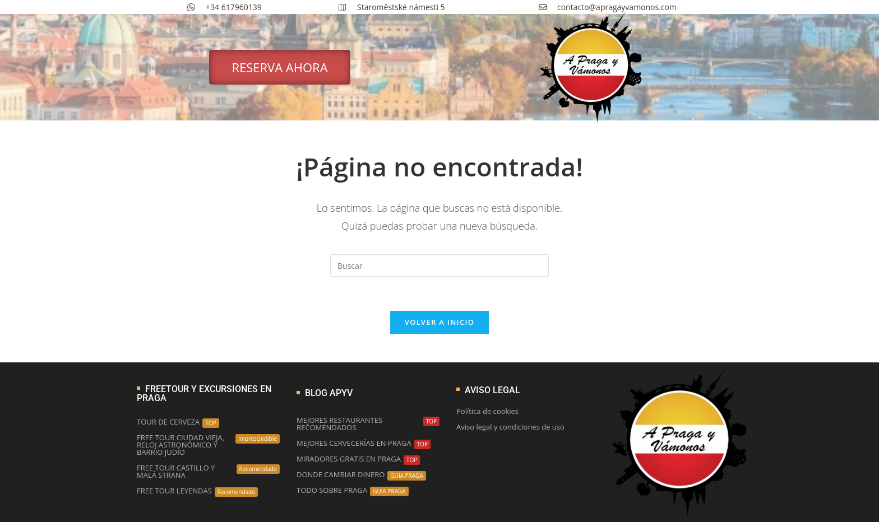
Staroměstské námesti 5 (392, 7)
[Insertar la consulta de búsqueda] (439, 265)
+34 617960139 (224, 7)
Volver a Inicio (439, 322)
